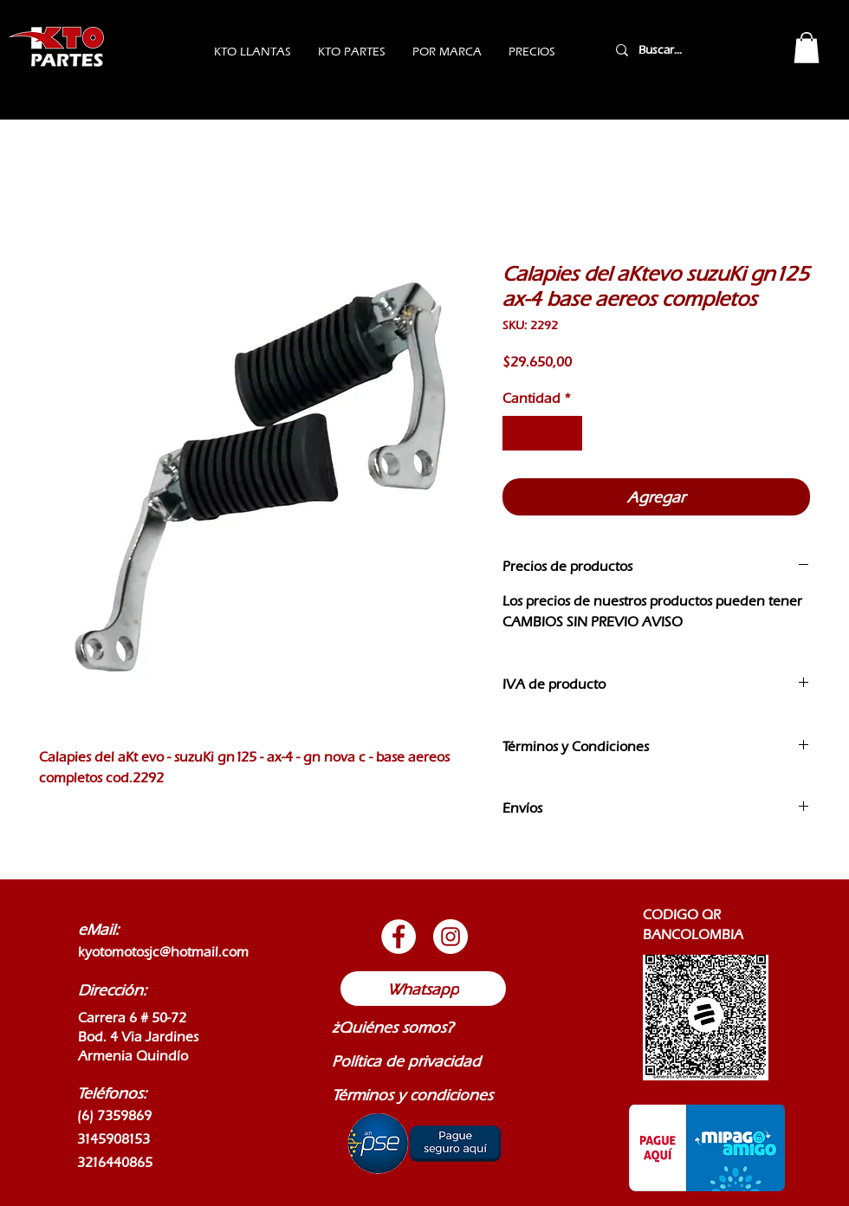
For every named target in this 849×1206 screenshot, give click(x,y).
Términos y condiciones (412, 1095)
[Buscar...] (682, 50)
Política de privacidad (406, 1061)
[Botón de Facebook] (398, 936)
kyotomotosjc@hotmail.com (163, 951)
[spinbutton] (542, 433)
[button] (807, 47)
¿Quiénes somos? (392, 1027)
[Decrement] (517, 433)
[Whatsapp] (423, 988)
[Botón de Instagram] (450, 936)
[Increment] (567, 433)
